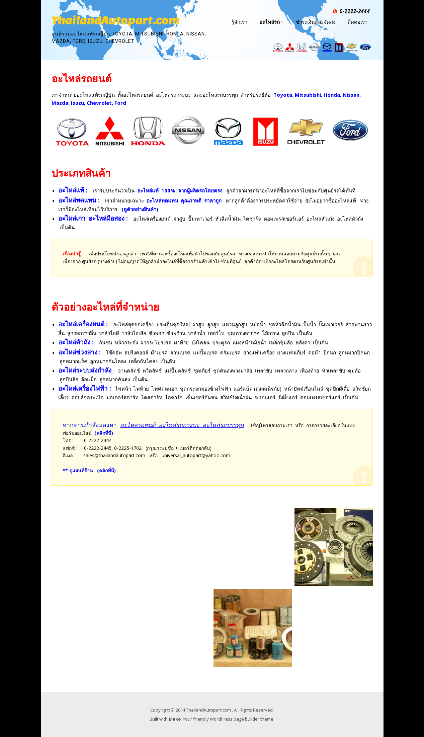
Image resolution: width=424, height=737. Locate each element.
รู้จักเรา (239, 21)
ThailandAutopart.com (115, 20)
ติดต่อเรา (357, 21)
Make (175, 719)
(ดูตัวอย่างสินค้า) (139, 209)
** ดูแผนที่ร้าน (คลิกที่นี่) (89, 470)
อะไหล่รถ (269, 21)
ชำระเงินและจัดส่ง (315, 21)
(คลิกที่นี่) (103, 433)
